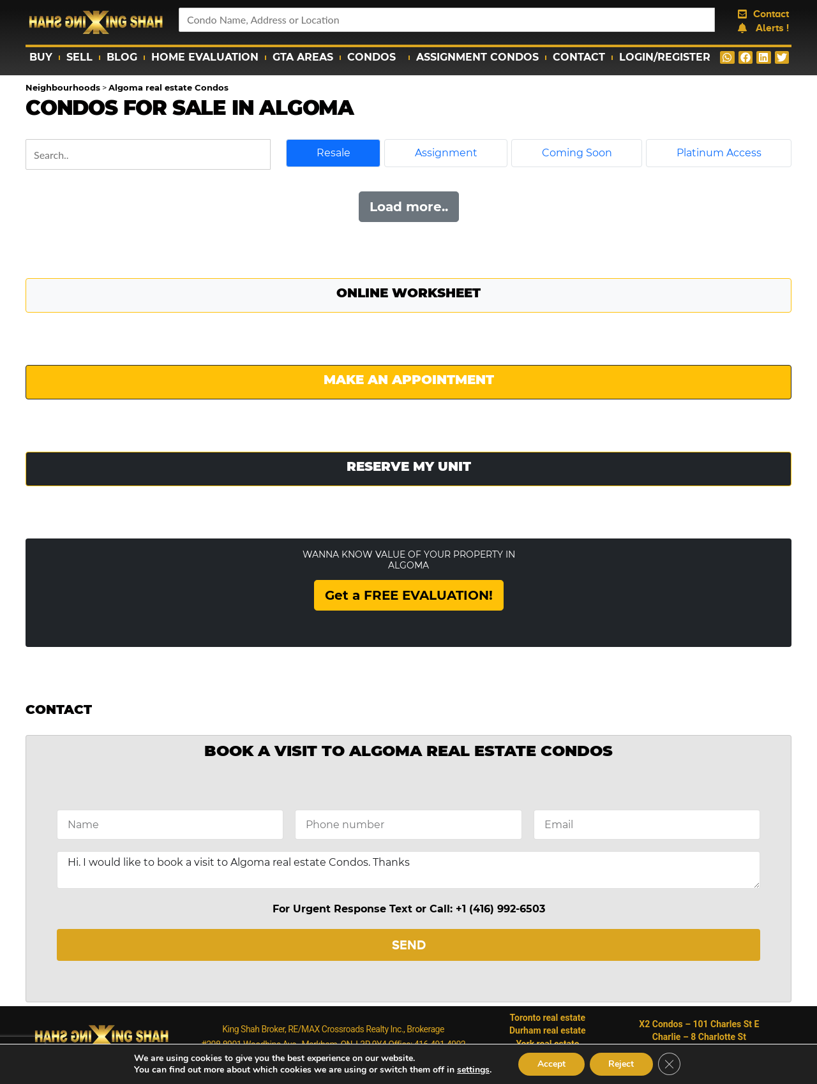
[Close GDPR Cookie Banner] (669, 1064)
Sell (79, 57)
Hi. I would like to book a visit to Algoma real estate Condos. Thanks (408, 870)
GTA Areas (303, 57)
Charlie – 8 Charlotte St (699, 1037)
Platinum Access (719, 153)
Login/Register (664, 57)
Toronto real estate (548, 1018)
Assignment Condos (477, 57)
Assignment (446, 153)
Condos (374, 57)
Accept (551, 1064)
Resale (333, 153)
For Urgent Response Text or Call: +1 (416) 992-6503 (409, 909)
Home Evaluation (205, 57)
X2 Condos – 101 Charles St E (699, 1024)
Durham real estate (547, 1030)
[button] (727, 57)
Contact (579, 57)
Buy (40, 57)
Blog (122, 57)
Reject (621, 1064)
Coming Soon (577, 153)
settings (472, 1070)
